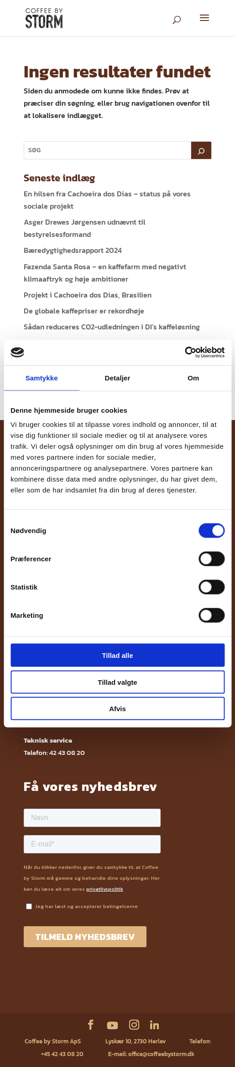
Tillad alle (117, 655)
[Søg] (201, 150)
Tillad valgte (117, 682)
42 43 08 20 (67, 752)
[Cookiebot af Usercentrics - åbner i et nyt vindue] (185, 353)
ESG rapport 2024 (117, 999)
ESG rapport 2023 (164, 999)
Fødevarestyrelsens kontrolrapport (164, 987)
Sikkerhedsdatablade (65, 999)
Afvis (117, 709)
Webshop (34, 987)
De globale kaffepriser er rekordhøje (84, 310)
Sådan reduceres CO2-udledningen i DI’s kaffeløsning (112, 326)
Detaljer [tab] (118, 377)
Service (62, 987)
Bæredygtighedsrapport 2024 (73, 250)
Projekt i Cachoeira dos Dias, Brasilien (87, 294)
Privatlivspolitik (98, 987)
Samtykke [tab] (42, 377)
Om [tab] (193, 377)
